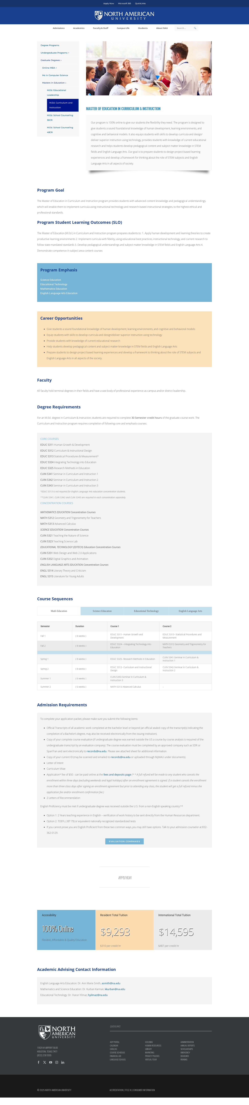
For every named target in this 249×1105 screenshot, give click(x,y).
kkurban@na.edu (115, 989)
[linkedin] (62, 1062)
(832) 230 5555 (44, 1055)
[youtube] (50, 1062)
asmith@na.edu (111, 983)
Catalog (113, 1049)
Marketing (149, 1052)
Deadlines (185, 1056)
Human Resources (153, 1045)
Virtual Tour (151, 1059)
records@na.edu (97, 751)
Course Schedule (117, 1052)
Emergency (185, 1052)
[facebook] (38, 1062)
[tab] (59, 611)
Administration (187, 1042)
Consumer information (144, 1090)
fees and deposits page (117, 774)
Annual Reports (188, 1045)
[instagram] (56, 1062)
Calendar (114, 1045)
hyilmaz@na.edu (98, 995)
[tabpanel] (124, 656)
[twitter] (44, 1062)
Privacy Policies (152, 1056)
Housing (149, 1042)
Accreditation (116, 1090)
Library (148, 1049)
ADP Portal (114, 1042)
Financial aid (115, 1056)
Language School (118, 1059)
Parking (184, 1059)
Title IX (128, 1090)
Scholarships (187, 1049)
